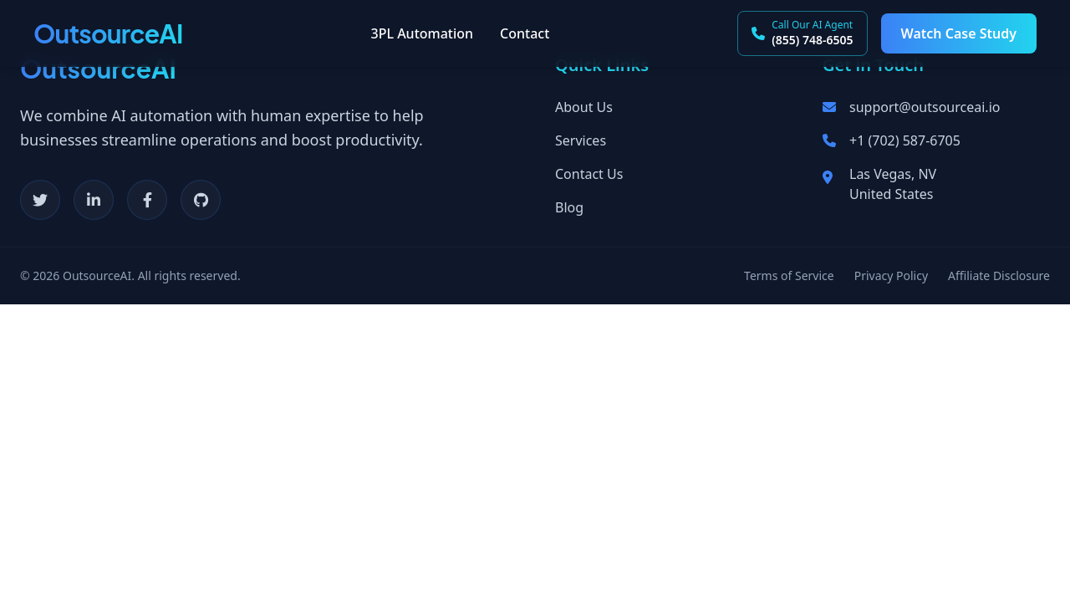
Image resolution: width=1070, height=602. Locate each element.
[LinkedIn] (94, 200)
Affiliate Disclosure (999, 275)
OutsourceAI (108, 33)
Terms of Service (789, 275)
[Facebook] (147, 200)
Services (580, 140)
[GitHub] (201, 200)
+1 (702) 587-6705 (904, 140)
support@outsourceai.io (924, 107)
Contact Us (589, 174)
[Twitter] (40, 200)
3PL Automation (422, 33)
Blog (569, 207)
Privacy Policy (891, 275)
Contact (524, 33)
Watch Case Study (958, 33)
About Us (584, 107)
